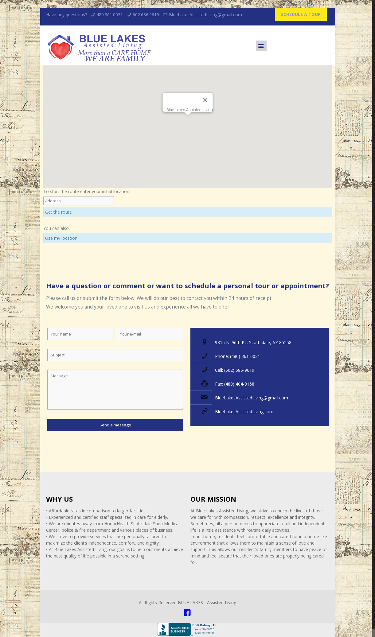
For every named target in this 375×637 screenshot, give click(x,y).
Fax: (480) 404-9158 (234, 384)
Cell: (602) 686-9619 (234, 370)
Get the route (58, 212)
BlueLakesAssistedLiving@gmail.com (205, 14)
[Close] (205, 100)
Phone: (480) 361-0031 (237, 356)
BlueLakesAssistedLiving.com (244, 411)
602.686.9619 (146, 14)
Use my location (61, 238)
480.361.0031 (109, 14)
